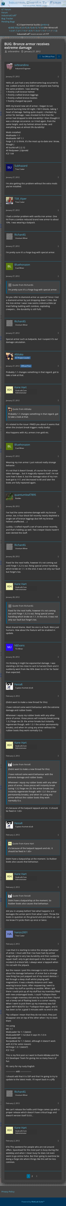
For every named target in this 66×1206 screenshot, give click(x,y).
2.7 (37, 27)
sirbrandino (13, 51)
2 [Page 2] (32, 1176)
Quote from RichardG (22, 285)
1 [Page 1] (28, 1176)
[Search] (48, 4)
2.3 (22, 27)
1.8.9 (29, 30)
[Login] (55, 3)
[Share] (59, 56)
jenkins (44, 24)
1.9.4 (36, 30)
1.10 (43, 30)
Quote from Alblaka (21, 409)
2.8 (42, 27)
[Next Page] (36, 1176)
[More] (58, 76)
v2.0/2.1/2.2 (14, 27)
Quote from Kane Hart (23, 843)
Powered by (33, 1201)
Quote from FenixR (21, 764)
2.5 (27, 27)
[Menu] (62, 4)
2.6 (32, 27)
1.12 (54, 30)
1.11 (48, 30)
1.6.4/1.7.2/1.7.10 (17, 30)
